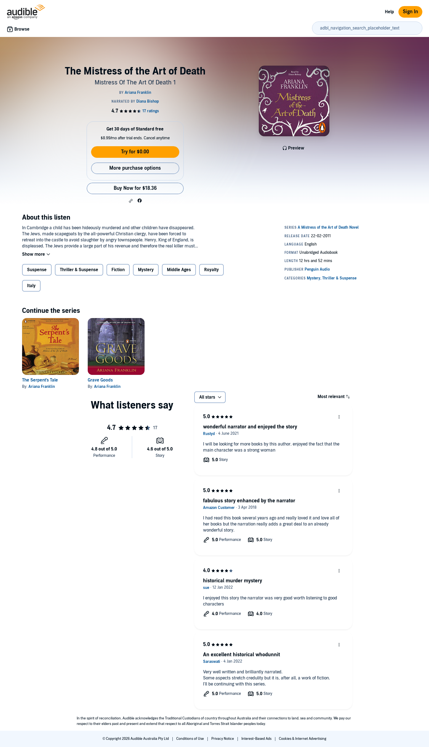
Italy (31, 286)
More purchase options (135, 168)
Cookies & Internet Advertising (302, 739)
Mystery (146, 270)
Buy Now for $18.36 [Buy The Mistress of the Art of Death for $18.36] (135, 188)
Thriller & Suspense (79, 270)
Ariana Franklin (41, 386)
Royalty (211, 270)
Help (389, 12)
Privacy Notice (223, 739)
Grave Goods (100, 380)
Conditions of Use (190, 739)
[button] (131, 201)
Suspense (37, 270)
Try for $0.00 (135, 152)
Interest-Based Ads (256, 739)
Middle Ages (179, 270)
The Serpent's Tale (40, 380)
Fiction (118, 270)
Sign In (410, 12)
